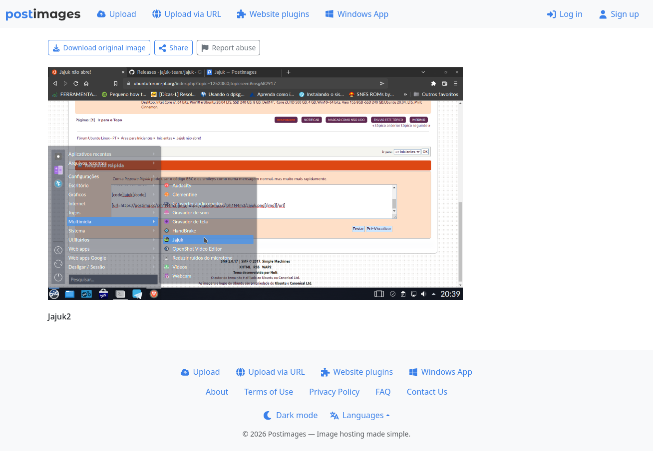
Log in (565, 13)
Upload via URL (186, 13)
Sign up (619, 13)
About (217, 391)
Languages (356, 415)
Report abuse (228, 47)
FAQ (382, 391)
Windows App (356, 13)
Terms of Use (268, 391)
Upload (116, 13)
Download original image (99, 47)
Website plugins (273, 13)
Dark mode (291, 415)
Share (173, 47)
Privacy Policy (334, 391)
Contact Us (427, 391)
